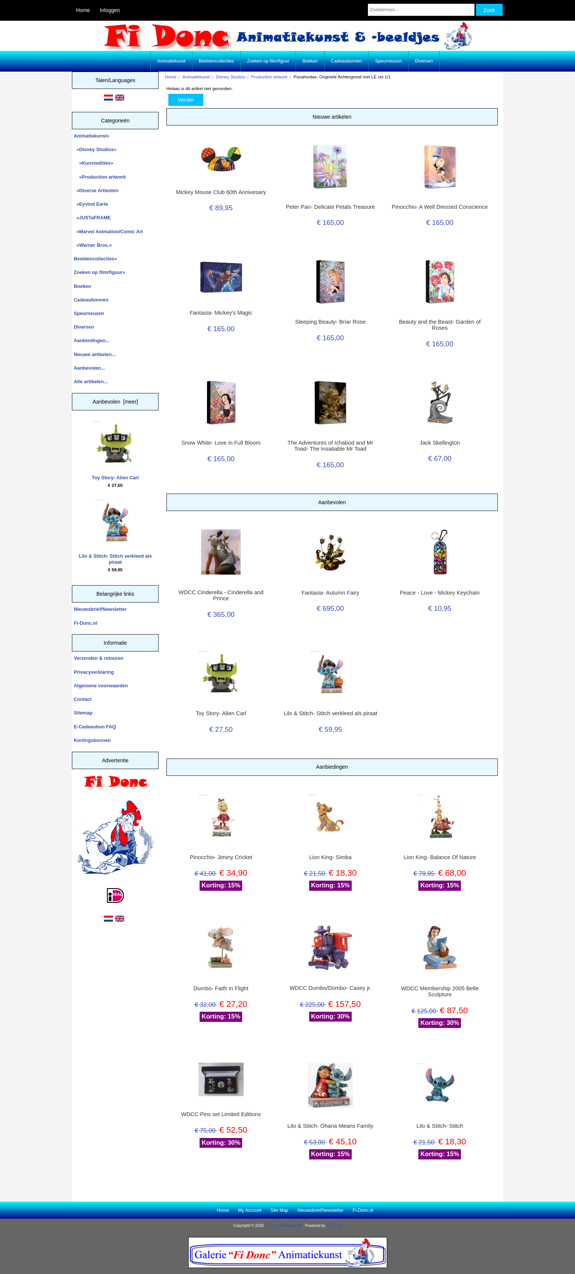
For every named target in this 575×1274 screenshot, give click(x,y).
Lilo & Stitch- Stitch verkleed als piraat (115, 532)
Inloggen (110, 10)
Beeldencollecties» (95, 259)
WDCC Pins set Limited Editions (221, 1114)
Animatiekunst (196, 76)
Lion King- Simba (330, 857)
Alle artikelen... (91, 381)
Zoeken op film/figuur (268, 61)
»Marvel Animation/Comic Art (108, 231)
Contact (83, 699)
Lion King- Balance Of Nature (439, 857)
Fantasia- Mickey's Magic (221, 313)
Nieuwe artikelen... (95, 354)
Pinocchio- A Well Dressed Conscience (440, 207)
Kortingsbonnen (92, 740)
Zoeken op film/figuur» (99, 272)
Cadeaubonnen (346, 61)
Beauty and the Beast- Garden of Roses (439, 325)
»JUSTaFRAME (92, 217)
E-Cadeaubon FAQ (95, 727)
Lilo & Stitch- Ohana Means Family (330, 1126)
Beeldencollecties (216, 61)
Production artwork (269, 76)
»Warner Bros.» (93, 245)
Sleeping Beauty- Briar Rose (330, 322)
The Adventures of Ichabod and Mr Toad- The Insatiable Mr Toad (331, 446)
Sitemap (83, 713)
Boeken (310, 61)
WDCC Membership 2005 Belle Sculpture (440, 991)
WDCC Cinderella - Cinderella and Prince (221, 595)
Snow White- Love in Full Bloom (221, 443)
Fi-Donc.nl (85, 623)
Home (83, 10)
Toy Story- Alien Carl (115, 450)
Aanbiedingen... (92, 340)
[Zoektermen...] (421, 10)
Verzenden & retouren (99, 658)
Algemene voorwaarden (101, 685)
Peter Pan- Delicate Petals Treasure (330, 207)
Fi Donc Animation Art (283, 1226)
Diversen (424, 61)
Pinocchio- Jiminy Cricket (221, 857)
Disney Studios (230, 76)
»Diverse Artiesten (96, 190)
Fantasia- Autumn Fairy (330, 593)
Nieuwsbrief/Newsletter (100, 609)
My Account (249, 1210)
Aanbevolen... (89, 368)
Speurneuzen (388, 61)
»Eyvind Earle (91, 204)
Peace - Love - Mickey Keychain (440, 593)
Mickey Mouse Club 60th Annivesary (221, 192)
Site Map (279, 1210)
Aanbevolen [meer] (115, 402)
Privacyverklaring (94, 672)
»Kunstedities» (93, 163)
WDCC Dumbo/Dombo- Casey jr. (330, 988)
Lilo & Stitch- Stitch (439, 1126)
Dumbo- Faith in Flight (221, 988)
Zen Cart (334, 1226)
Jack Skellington (439, 443)
